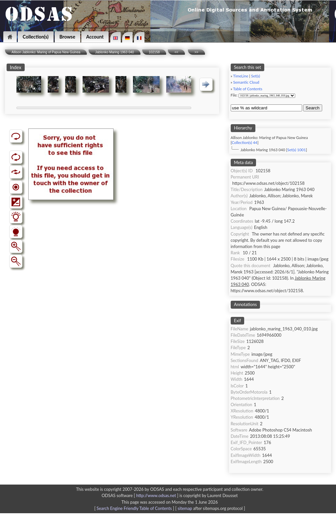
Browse (67, 37)
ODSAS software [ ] (141, 495)
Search (313, 107)
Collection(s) (36, 37)
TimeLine (240, 76)
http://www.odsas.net (156, 495)
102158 (154, 52)
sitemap (185, 508)
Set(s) (255, 76)
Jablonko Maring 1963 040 (114, 52)
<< (176, 52)
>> (196, 52)
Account (95, 37)
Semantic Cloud (246, 82)
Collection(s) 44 (244, 142)
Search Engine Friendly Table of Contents (134, 508)
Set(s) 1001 (296, 150)
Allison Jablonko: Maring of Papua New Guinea (46, 52)
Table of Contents (247, 89)
